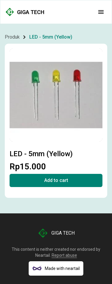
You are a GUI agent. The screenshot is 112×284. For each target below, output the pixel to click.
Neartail (42, 255)
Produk (12, 37)
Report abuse (64, 255)
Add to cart (56, 180)
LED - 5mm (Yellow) (50, 37)
